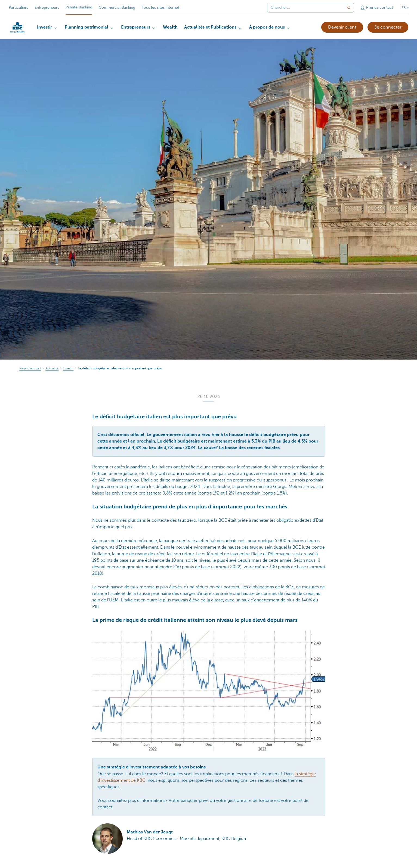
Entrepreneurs (47, 7)
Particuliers (18, 7)
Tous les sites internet (160, 7)
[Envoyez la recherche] (349, 8)
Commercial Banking (117, 7)
